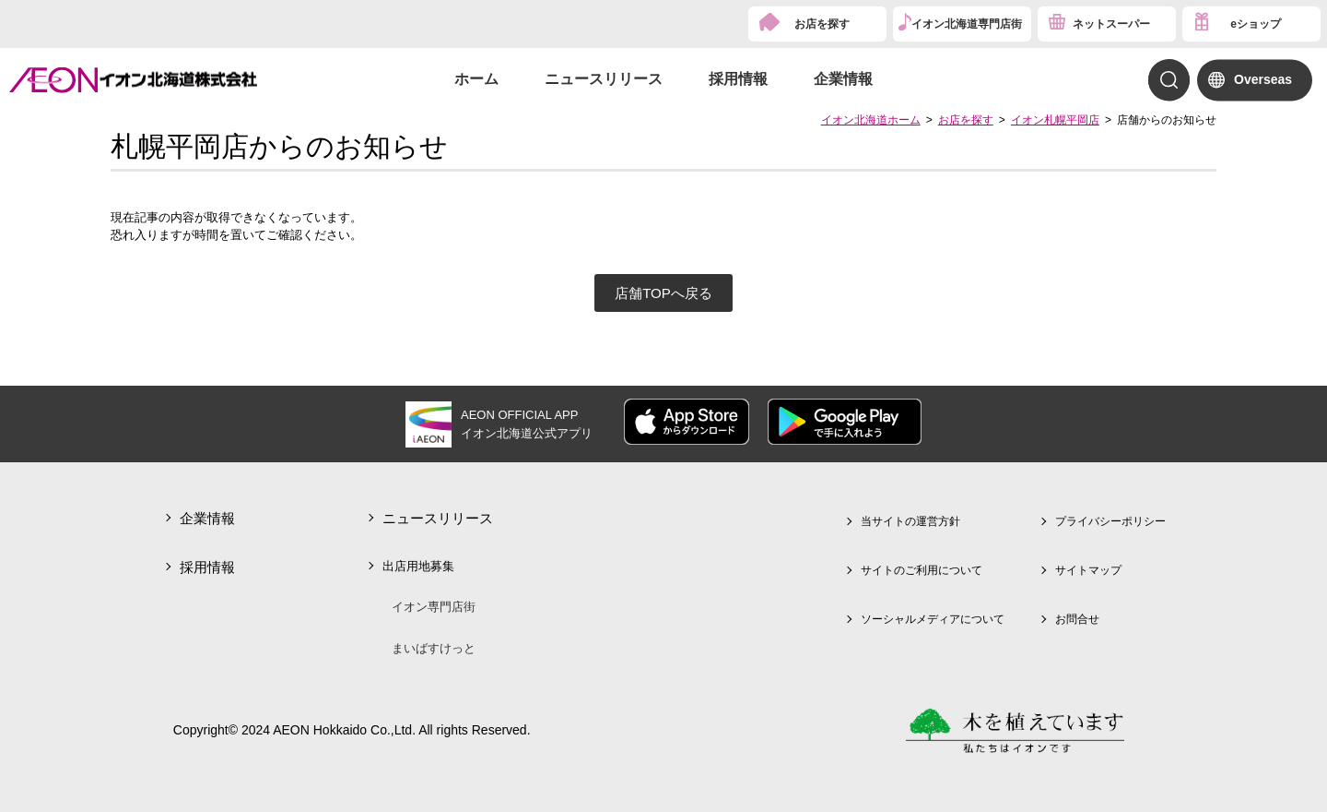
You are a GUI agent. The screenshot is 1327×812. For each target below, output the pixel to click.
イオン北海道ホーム (871, 119)
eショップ (1255, 24)
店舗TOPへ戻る (663, 293)
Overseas (1263, 79)
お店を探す (822, 24)
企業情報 (843, 79)
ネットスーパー (1111, 24)
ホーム (476, 79)
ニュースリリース (604, 79)
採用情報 (738, 79)
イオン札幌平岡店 (1055, 119)
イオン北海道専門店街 (966, 24)
